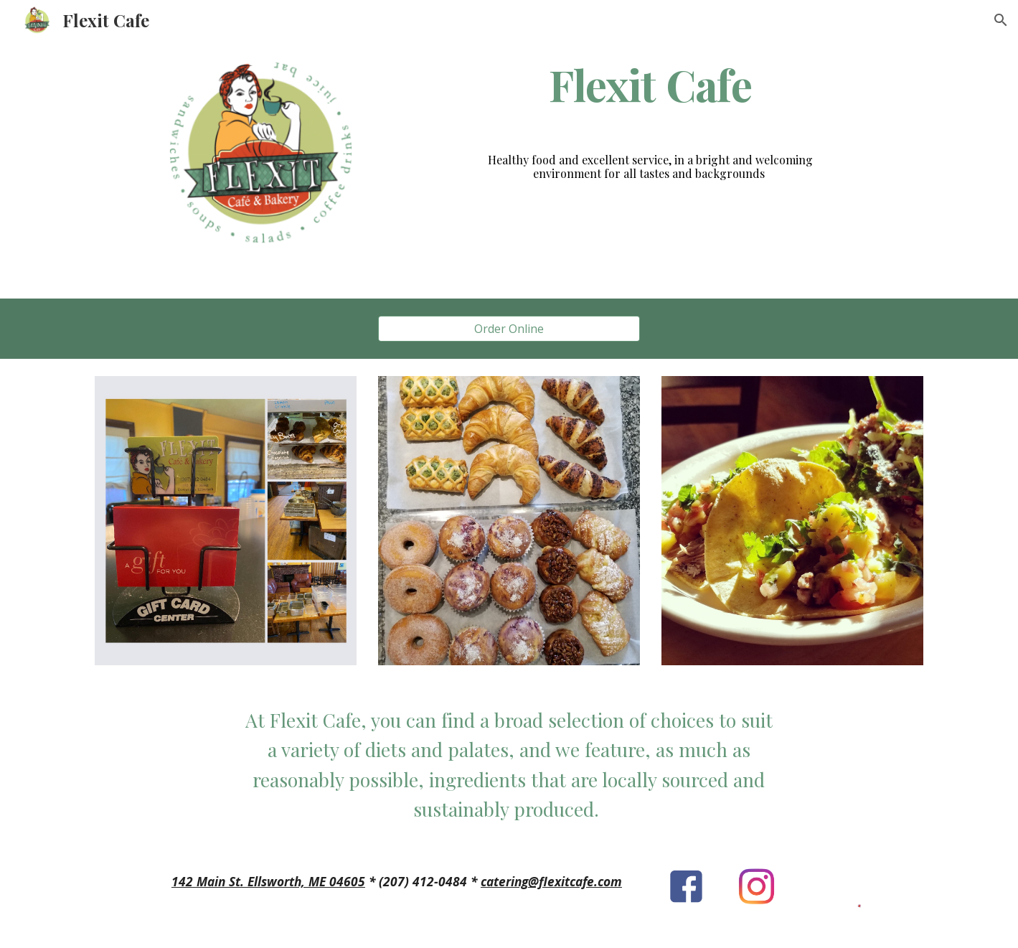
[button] (1001, 20)
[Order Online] (509, 328)
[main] (650, 84)
